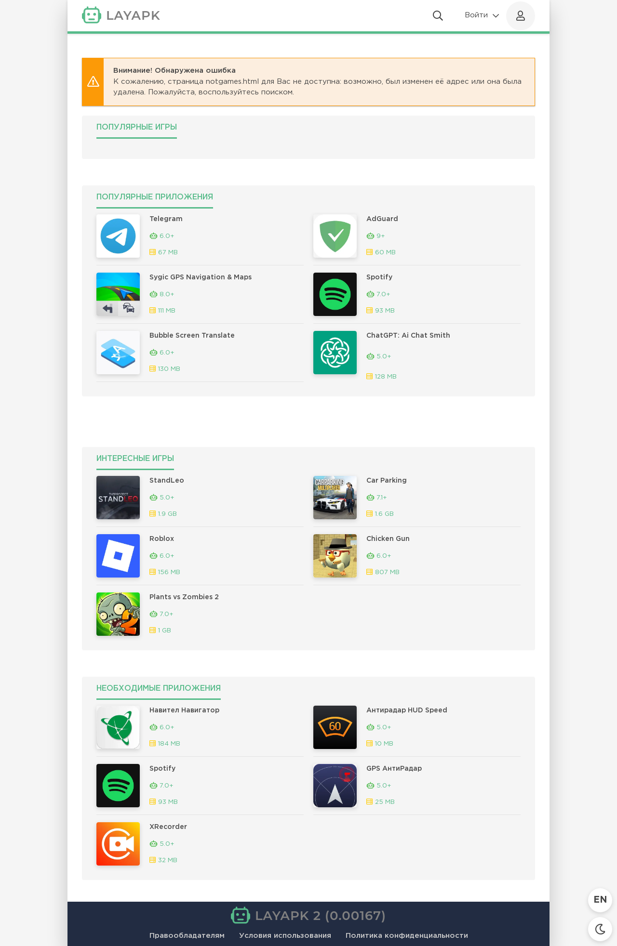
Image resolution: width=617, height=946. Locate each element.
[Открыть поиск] (438, 16)
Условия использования (285, 936)
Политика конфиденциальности (407, 936)
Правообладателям (187, 936)
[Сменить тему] (600, 929)
